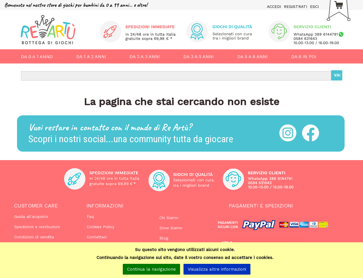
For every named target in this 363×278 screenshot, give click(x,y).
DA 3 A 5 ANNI (198, 56)
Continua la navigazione (151, 269)
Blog (163, 238)
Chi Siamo (168, 217)
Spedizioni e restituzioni (37, 226)
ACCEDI (274, 6)
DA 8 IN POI (303, 56)
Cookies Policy (100, 226)
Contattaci (97, 237)
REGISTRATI (295, 6)
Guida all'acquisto (31, 216)
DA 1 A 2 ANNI (91, 56)
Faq (90, 216)
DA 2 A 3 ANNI (145, 56)
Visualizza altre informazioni (217, 269)
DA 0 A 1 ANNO (37, 56)
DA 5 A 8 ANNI (252, 56)
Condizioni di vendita (34, 237)
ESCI (314, 6)
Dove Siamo (170, 228)
